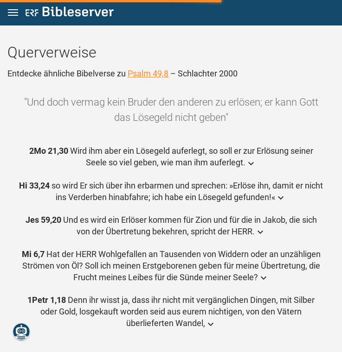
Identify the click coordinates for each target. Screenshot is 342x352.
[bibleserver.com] (70, 13)
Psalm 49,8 (148, 73)
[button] (13, 12)
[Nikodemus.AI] (21, 331)
